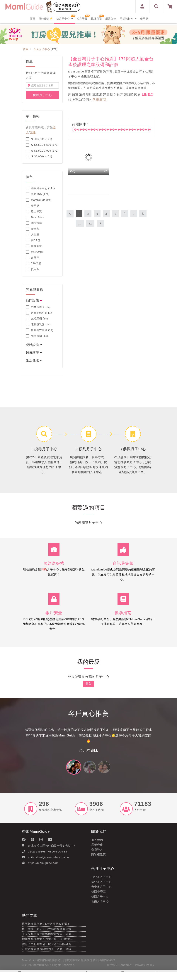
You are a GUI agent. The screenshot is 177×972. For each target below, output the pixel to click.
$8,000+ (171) (39, 156)
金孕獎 (144, 18)
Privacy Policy (144, 966)
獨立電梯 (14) (37, 336)
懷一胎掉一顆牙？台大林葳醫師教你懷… (48, 930)
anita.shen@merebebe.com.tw (48, 858)
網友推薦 (34, 223)
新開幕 (32, 229)
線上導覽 (34, 211)
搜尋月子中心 (42, 95)
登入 (88, 685)
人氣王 (32, 234)
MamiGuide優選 (38, 200)
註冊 (33, 132)
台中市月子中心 (101, 888)
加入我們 (97, 841)
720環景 (33, 263)
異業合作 (97, 846)
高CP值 (33, 240)
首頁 (32, 18)
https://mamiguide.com (43, 864)
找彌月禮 (96, 18)
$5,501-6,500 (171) (42, 145)
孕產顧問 (99, 100)
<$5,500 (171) (39, 139)
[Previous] (70, 213)
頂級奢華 (34, 246)
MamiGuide (40, 966)
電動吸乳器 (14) (38, 324)
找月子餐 (82, 18)
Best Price (35, 217)
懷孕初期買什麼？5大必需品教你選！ (46, 925)
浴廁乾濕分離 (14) (39, 312)
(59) (72, 171)
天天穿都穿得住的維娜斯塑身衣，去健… (48, 935)
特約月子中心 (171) (40, 188)
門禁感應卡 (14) (38, 307)
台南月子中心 (100, 902)
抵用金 (32, 269)
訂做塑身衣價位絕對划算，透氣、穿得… (48, 950)
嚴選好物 (110, 18)
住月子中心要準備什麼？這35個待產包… (48, 945)
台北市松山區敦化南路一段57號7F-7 (51, 847)
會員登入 (97, 851)
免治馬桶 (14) (37, 318)
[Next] (100, 223)
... (79, 223)
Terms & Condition (119, 966)
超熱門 (32, 257)
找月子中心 (64, 18)
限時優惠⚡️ (46, 18)
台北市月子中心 (101, 878)
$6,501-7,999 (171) (42, 150)
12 (90, 223)
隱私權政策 (98, 856)
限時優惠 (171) (38, 194)
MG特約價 (35, 252)
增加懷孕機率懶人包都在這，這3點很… (47, 940)
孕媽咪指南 (128, 18)
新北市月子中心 (101, 883)
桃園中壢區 (98, 893)
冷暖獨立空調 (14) (39, 330)
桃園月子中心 (100, 898)
